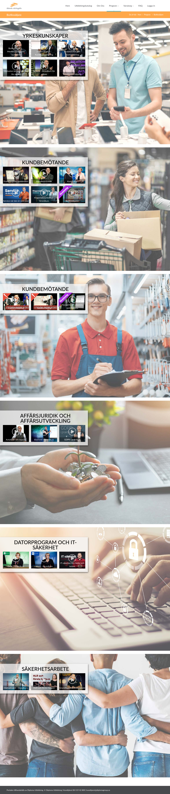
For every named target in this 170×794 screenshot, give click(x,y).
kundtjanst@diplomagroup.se (98, 790)
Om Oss (100, 5)
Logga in (151, 5)
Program (114, 5)
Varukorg (128, 5)
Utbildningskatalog (83, 5)
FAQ (140, 5)
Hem (67, 5)
